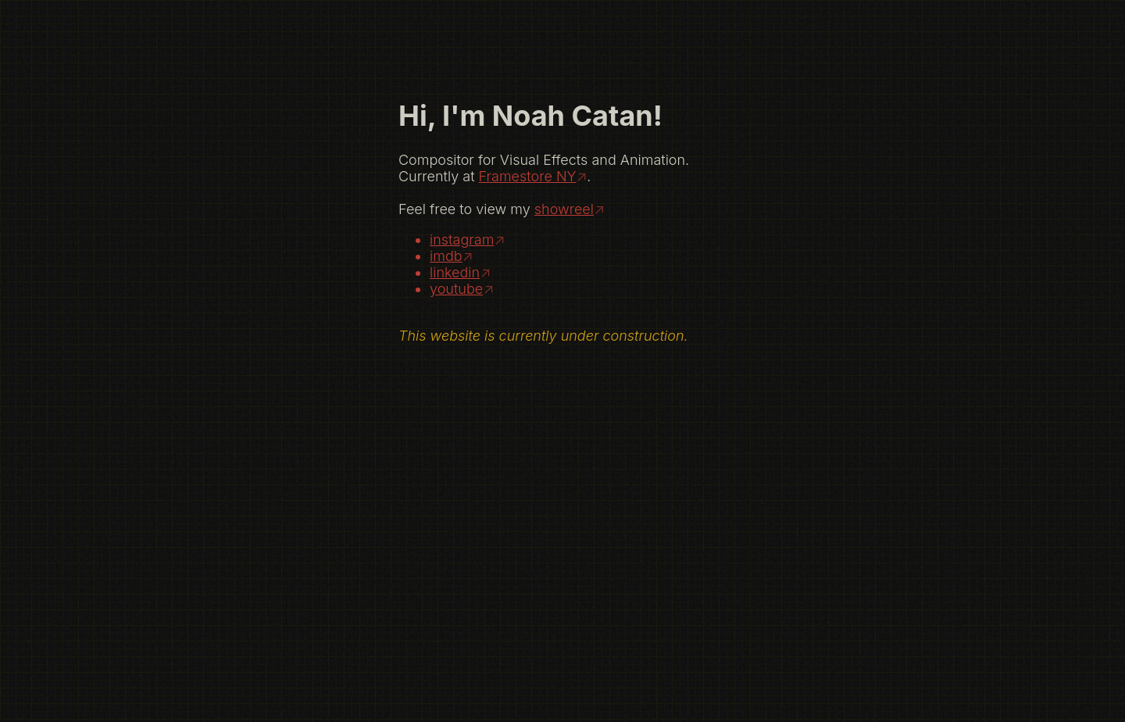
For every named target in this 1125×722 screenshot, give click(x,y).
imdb (446, 256)
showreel (564, 209)
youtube (456, 289)
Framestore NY (528, 176)
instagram (462, 239)
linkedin (455, 272)
